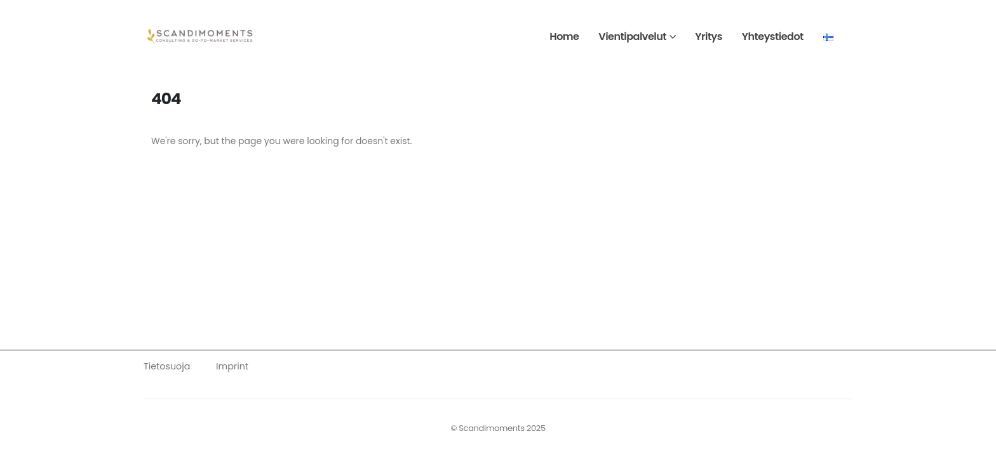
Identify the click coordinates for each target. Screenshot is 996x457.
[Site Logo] (200, 36)
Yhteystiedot (773, 36)
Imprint (232, 366)
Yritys (708, 36)
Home (564, 36)
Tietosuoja (167, 366)
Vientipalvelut (632, 36)
